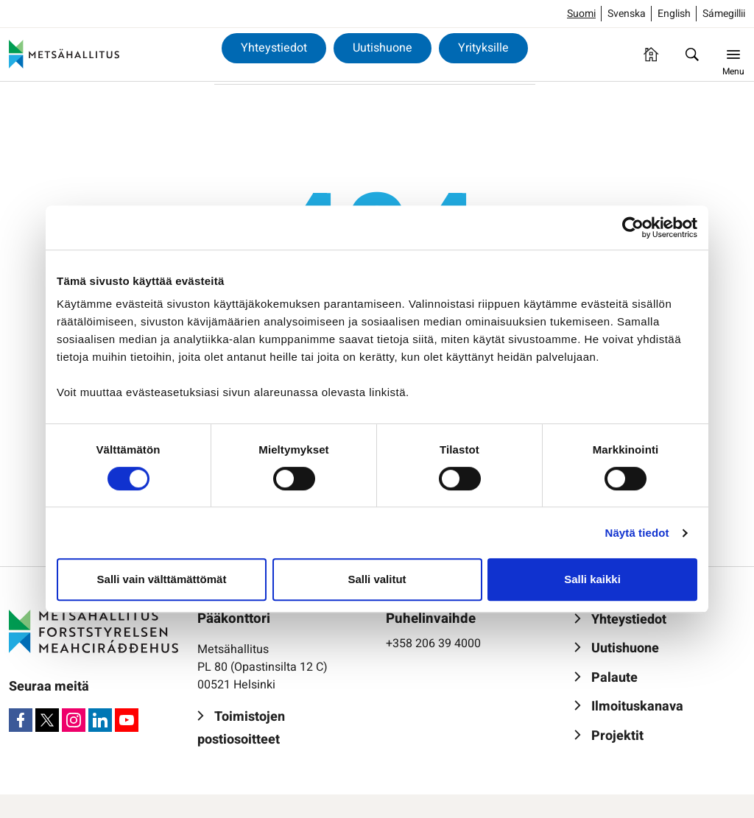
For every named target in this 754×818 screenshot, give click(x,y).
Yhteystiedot (274, 48)
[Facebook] (20, 720)
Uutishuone (382, 48)
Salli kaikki (592, 579)
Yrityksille (483, 48)
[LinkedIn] (100, 720)
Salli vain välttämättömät (162, 579)
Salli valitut (377, 579)
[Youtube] (126, 720)
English (674, 13)
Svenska (626, 13)
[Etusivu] (651, 54)
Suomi (581, 13)
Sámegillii (723, 13)
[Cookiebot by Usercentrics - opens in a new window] (632, 227)
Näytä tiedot (637, 532)
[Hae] (692, 54)
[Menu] (733, 54)
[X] (47, 720)
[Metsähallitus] (64, 54)
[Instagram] (73, 720)
